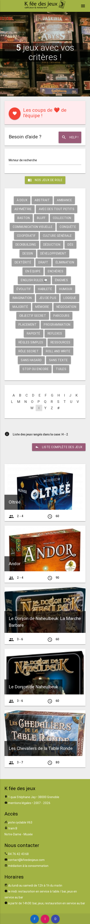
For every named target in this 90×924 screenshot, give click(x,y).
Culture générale (57, 236)
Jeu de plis (47, 298)
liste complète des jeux (59, 447)
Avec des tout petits (56, 209)
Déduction (51, 244)
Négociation (66, 307)
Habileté (45, 289)
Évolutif (24, 289)
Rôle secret (28, 351)
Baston (23, 218)
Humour (65, 289)
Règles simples (30, 342)
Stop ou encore (35, 369)
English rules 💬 (34, 280)
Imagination (22, 298)
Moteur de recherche (23, 160)
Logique (69, 298)
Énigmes (61, 280)
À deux (22, 200)
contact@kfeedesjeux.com (26, 860)
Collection (62, 218)
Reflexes (55, 333)
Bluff (41, 218)
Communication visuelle (32, 227)
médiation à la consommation (28, 866)
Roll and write (58, 351)
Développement (53, 253)
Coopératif (26, 236)
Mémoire (42, 307)
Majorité (20, 307)
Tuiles (61, 369)
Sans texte (58, 360)
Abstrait (42, 200)
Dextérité (23, 262)
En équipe (33, 271)
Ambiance (64, 200)
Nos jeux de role (45, 180)
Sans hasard (31, 360)
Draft (43, 262)
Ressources (60, 342)
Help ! (70, 137)
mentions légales (19, 803)
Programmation (57, 324)
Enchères (55, 271)
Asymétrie (23, 209)
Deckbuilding (25, 244)
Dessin (27, 253)
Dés (70, 244)
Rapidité (33, 333)
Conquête (68, 227)
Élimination (65, 262)
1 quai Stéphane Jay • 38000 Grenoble (33, 797)
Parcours (61, 316)
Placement (27, 324)
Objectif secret (32, 316)
